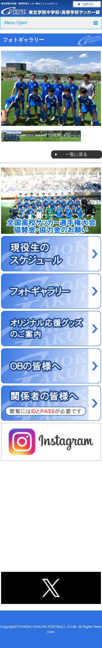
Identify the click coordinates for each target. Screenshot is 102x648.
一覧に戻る (76, 154)
